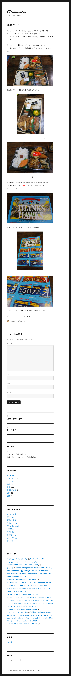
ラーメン (10, 481)
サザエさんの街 (12, 523)
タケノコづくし (12, 538)
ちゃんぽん (11, 475)
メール (9, 383)
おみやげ (10, 541)
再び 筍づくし (11, 535)
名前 (8, 374)
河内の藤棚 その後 (13, 526)
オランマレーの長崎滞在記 (14, 670)
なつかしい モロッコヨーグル (17, 559)
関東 (8, 493)
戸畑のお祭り (11, 520)
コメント (9, 343)
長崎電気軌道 (11, 490)
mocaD (10, 642)
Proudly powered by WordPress (32, 670)
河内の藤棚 (11, 532)
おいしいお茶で (12, 514)
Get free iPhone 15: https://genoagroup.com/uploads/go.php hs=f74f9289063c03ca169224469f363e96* (25, 562)
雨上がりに (11, 517)
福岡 (25, 321)
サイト (9, 392)
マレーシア (11, 478)
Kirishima (10, 529)
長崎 (8, 487)
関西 (8, 496)
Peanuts (12, 321)
